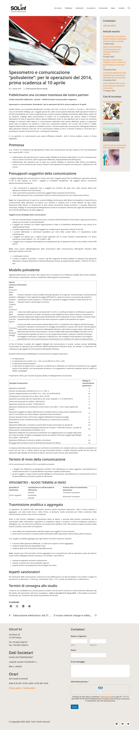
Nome (73, 645)
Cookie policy (29, 688)
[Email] (128, 724)
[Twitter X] (17, 606)
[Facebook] (11, 606)
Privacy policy (15, 688)
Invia (74, 707)
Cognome (93, 645)
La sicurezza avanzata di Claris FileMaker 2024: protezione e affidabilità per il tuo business (114, 74)
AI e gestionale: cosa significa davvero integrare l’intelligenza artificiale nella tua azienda (115, 38)
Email (74, 650)
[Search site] (129, 8)
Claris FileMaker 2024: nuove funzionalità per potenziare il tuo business (114, 85)
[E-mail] (29, 606)
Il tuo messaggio (78, 662)
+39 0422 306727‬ (109, 25)
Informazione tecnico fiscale (36, 89)
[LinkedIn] (23, 606)
